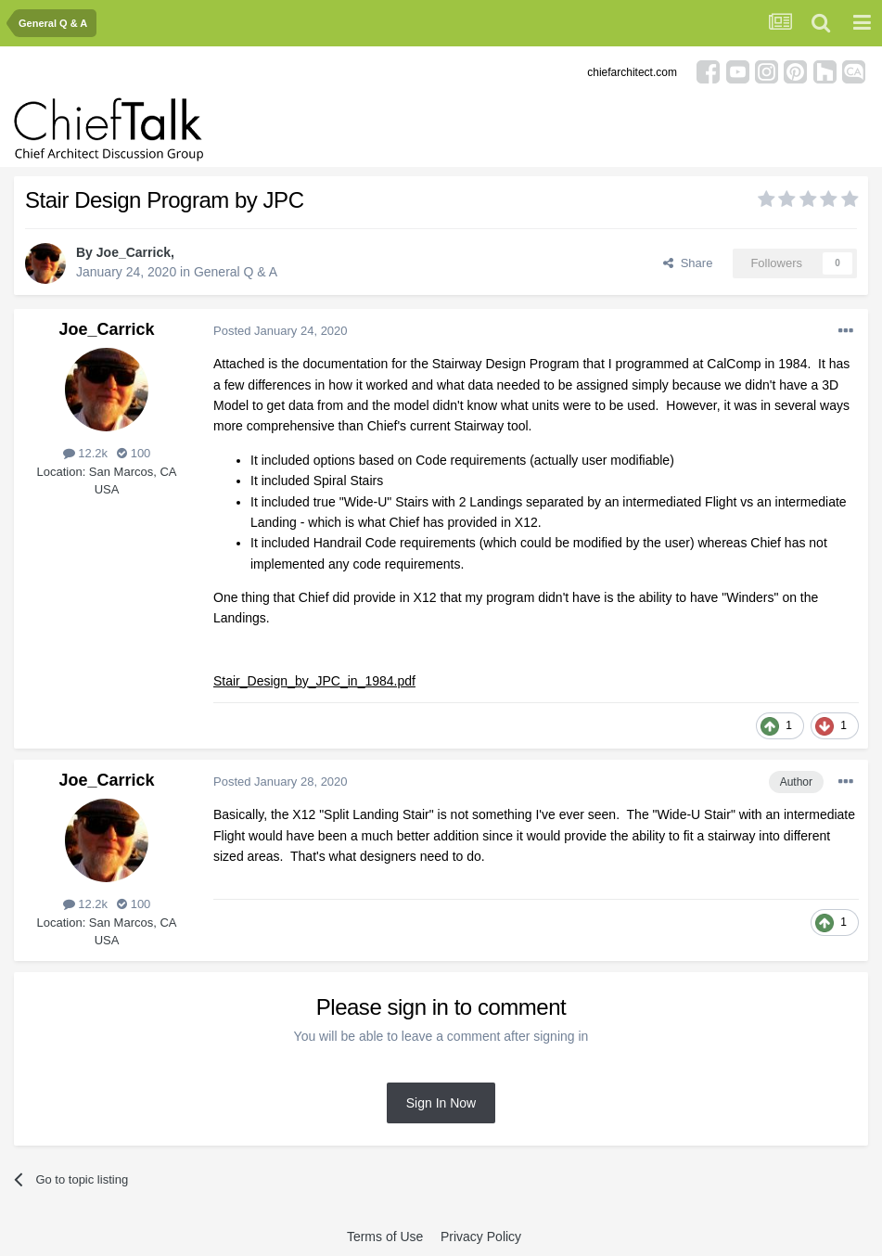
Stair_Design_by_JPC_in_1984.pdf (314, 680)
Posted (280, 331)
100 (133, 453)
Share (687, 263)
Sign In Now (441, 1103)
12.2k (85, 453)
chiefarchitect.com (632, 72)
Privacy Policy (481, 1236)
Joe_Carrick (133, 252)
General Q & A (235, 271)
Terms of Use (385, 1236)
